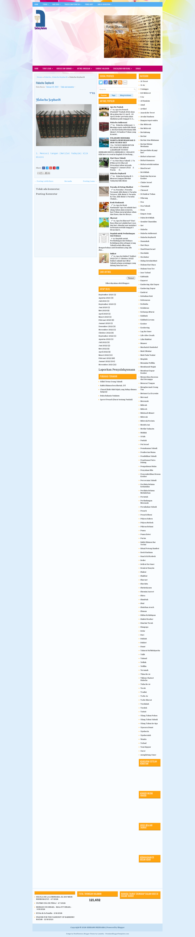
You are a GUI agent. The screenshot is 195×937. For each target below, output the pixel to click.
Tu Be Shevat (146, 700)
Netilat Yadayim (147, 429)
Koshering (145, 328)
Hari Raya (57, 3)
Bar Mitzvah (145, 124)
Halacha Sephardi (59, 77)
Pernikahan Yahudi (148, 507)
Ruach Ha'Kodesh (148, 556)
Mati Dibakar (146, 351)
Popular (104, 95)
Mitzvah (144, 417)
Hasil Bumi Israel (147, 249)
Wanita (143, 739)
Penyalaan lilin (146, 470)
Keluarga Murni (147, 312)
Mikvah (143, 405)
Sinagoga (144, 627)
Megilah (143, 359)
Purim (143, 538)
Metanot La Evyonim (149, 393)
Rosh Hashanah (117, 203)
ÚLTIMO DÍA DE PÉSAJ (46, 903)
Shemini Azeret (147, 592)
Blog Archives (125, 95)
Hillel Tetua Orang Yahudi (111, 382)
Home (36, 4)
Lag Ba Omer (146, 331)
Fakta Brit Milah (147, 218)
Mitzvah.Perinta (147, 421)
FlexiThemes (78, 934)
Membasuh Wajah (148, 367)
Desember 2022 (106, 326)
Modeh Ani (145, 425)
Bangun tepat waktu (149, 120)
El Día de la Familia (44, 913)
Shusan (143, 611)
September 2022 (106, 336)
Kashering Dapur (147, 288)
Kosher (143, 324)
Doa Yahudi (145, 206)
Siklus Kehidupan (105, 3)
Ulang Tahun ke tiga (149, 723)
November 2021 (106, 365)
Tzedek (143, 708)
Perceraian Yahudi (148, 480)
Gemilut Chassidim (148, 222)
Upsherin (144, 731)
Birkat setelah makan (149, 164)
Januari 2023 (104, 323)
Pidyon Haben (146, 519)
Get (141, 225)
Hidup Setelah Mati (148, 261)
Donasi (138, 68)
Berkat (143, 136)
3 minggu (144, 89)
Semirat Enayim (147, 568)
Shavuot (113, 218)
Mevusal (144, 397)
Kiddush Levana (147, 320)
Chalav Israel (146, 182)
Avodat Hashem (147, 117)
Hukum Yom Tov (147, 269)
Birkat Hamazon (147, 160)
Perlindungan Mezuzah (146, 502)
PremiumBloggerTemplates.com (117, 934)
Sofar (142, 631)
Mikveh (143, 409)
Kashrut (143, 292)
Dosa (142, 210)
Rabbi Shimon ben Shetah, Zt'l (113, 386)
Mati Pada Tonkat (147, 355)
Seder (143, 560)
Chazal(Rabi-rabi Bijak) (123, 68)
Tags (113, 95)
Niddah (143, 433)
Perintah (144, 497)
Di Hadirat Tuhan (147, 194)
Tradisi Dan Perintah (73, 3)
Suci (142, 635)
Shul (142, 603)
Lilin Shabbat (146, 339)
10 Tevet (144, 81)
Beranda (68, 181)
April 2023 (103, 314)
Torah (46, 3)
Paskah (143, 440)
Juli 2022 (103, 342)
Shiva (142, 596)
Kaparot (144, 280)
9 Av (142, 97)
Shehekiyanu (146, 588)
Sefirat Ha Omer (147, 564)
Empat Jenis (145, 214)
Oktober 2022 (105, 333)
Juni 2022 (103, 346)
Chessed (144, 190)
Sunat (142, 647)
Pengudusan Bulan (148, 466)
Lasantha (101, 934)
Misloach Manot (147, 413)
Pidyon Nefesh (146, 523)
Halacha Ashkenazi (118, 122)
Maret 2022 (104, 355)
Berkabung (145, 132)
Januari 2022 (104, 361)
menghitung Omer (148, 755)
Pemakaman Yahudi (148, 448)
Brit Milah (144, 172)
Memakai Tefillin (147, 363)
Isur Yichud (145, 273)
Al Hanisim (145, 101)
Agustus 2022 (104, 339)
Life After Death (147, 335)
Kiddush (144, 316)
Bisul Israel (145, 168)
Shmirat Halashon (102, 68)
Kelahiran (144, 308)
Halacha (47, 77)
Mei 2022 (103, 349)
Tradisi (143, 692)
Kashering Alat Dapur (149, 284)
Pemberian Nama (147, 452)
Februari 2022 (105, 358)
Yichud (143, 743)
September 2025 (106, 295)
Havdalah (144, 253)
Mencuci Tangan (147, 383)
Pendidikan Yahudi (148, 456)
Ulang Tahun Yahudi (149, 720)
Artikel (143, 109)
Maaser (143, 343)
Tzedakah (144, 704)
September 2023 (106, 304)
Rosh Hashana (146, 552)
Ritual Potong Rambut (149, 548)
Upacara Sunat (146, 727)
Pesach (143, 511)
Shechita (144, 584)
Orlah (142, 436)
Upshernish (145, 735)
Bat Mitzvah (145, 128)
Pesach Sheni (146, 515)
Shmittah (144, 600)
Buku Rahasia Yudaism (109, 396)
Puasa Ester (145, 534)
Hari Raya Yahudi (118, 158)
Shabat (143, 572)
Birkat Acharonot (147, 156)
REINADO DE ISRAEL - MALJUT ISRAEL (53, 907)
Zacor (143, 751)
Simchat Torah (146, 623)
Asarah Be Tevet (147, 113)
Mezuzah (144, 401)
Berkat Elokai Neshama (146, 145)
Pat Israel (144, 444)
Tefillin (143, 666)
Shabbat (143, 576)
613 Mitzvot (145, 93)
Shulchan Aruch (147, 607)
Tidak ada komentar (67, 86)
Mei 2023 (103, 311)
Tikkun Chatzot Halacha (147, 679)
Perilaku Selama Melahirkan (147, 492)
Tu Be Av (144, 696)
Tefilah (143, 662)
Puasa (143, 531)
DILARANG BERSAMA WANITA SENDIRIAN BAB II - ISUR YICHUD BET (123, 140)
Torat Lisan (48, 68)
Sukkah (143, 639)
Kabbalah (144, 277)
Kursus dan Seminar (66, 68)
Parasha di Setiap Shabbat (121, 187)
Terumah (144, 670)
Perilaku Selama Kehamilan (147, 485)
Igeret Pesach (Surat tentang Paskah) (116, 400)
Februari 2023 (105, 320)
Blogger (125, 283)
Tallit (142, 654)
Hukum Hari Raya (148, 265)
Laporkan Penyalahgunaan (117, 369)
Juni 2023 (103, 307)
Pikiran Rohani (146, 527)
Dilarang (144, 198)
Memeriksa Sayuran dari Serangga (149, 378)
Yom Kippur (145, 747)
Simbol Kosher (146, 619)
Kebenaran (145, 300)
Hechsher (144, 257)
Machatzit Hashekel (149, 347)
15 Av (142, 85)
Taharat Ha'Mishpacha (150, 650)
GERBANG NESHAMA (96, 927)
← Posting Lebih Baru (44, 181)
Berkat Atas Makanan (149, 140)
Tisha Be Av (145, 684)
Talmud (143, 658)
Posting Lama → (90, 181)
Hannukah (144, 241)
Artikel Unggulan (85, 68)
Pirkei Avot (89, 4)
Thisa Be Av (145, 674)
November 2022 (106, 330)
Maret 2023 (104, 317)
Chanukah (144, 186)
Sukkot (113, 254)
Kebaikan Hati (146, 296)
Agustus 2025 (104, 298)
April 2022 (103, 352)
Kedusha (144, 304)
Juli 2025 (103, 301)
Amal (142, 105)
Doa (142, 202)
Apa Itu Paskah (116, 107)
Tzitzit (143, 712)
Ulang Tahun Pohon (148, 716)
